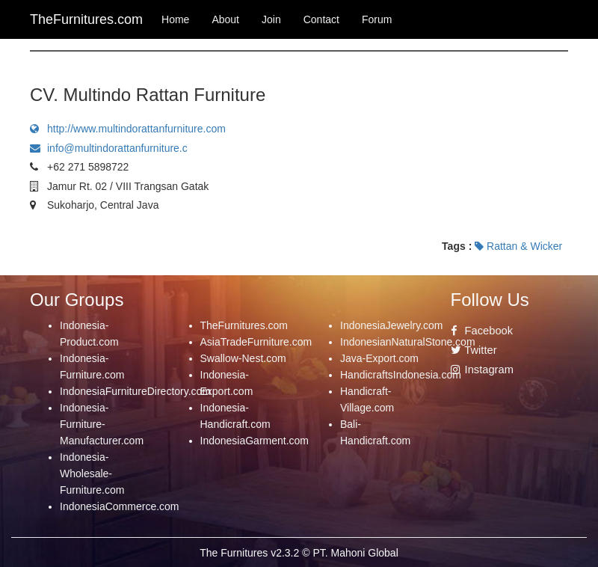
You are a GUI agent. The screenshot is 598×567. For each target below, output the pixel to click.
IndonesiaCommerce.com (119, 506)
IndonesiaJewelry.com (391, 325)
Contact (321, 19)
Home (175, 19)
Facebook (482, 331)
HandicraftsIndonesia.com (400, 375)
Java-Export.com (379, 358)
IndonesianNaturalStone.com (407, 342)
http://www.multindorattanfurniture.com (128, 129)
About (225, 19)
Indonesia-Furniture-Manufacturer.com (102, 424)
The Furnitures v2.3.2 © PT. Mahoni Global (299, 553)
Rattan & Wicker (518, 246)
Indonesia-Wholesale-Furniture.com (92, 473)
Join (271, 19)
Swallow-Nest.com (243, 358)
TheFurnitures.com (244, 325)
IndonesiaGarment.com (254, 441)
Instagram (482, 370)
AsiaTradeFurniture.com (256, 342)
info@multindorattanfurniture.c (109, 148)
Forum (377, 19)
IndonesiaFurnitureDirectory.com (135, 391)
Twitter (474, 350)
